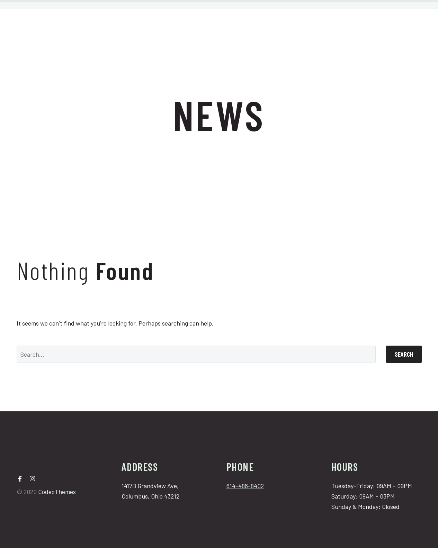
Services (213, 25)
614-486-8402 (245, 486)
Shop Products (291, 25)
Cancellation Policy (354, 25)
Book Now (411, 25)
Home (178, 25)
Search (404, 354)
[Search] (196, 354)
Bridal (248, 25)
